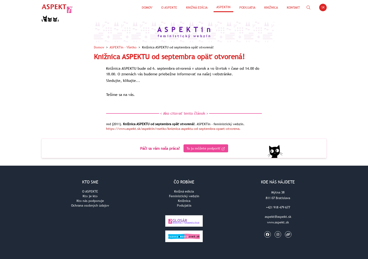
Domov (147, 7)
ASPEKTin (223, 7)
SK (324, 8)
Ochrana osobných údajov (90, 205)
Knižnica (271, 7)
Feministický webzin (184, 196)
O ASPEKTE (90, 191)
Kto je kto (90, 196)
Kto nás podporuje (90, 201)
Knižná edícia (196, 7)
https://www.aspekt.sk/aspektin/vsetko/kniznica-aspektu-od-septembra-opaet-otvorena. (173, 129)
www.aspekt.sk (278, 222)
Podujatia (247, 7)
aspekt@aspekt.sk (278, 217)
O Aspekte (169, 7)
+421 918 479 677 (278, 207)
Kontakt (293, 7)
